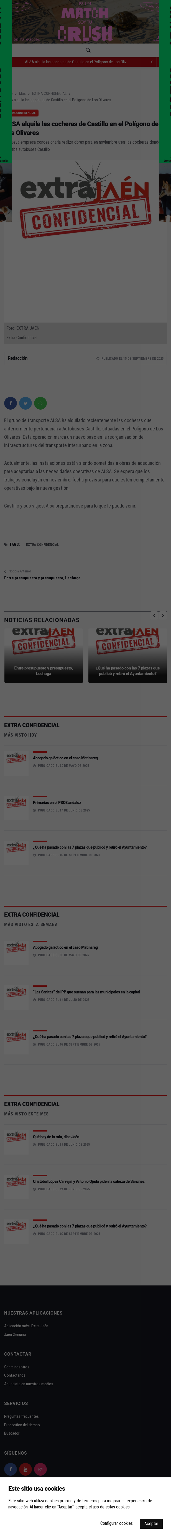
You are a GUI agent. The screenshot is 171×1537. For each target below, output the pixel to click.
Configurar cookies (116, 1523)
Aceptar (151, 1523)
